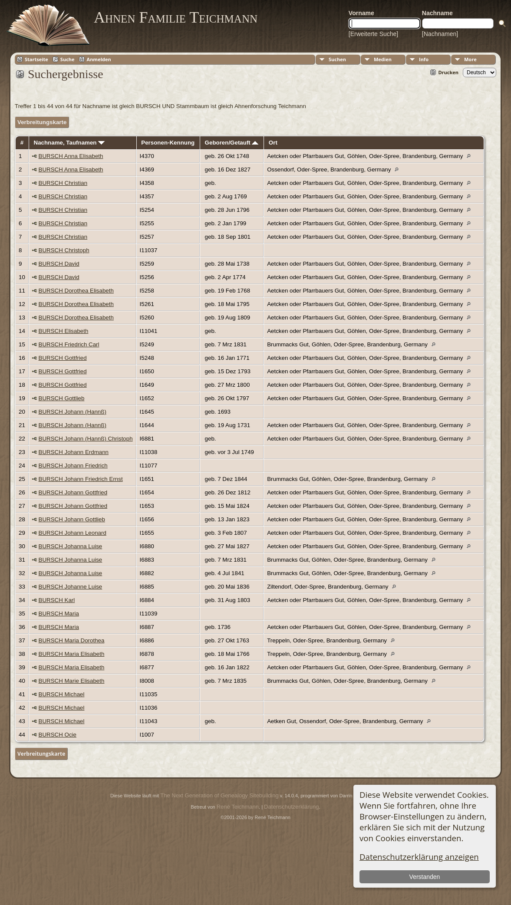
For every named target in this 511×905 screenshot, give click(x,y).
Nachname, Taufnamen (69, 142)
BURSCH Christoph (64, 250)
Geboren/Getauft (232, 142)
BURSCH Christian (63, 183)
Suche (67, 59)
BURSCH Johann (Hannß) (72, 411)
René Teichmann (238, 806)
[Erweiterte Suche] (373, 33)
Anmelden (99, 59)
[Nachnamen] (440, 33)
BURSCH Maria (59, 613)
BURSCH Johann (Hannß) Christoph (86, 438)
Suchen (337, 59)
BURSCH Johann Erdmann (74, 452)
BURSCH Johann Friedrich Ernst (81, 479)
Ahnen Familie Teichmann (175, 17)
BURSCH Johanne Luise (70, 586)
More (470, 59)
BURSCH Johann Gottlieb (72, 519)
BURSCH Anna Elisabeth (71, 156)
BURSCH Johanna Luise (70, 546)
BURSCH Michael (62, 694)
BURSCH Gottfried (63, 358)
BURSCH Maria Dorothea (72, 640)
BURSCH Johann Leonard (72, 533)
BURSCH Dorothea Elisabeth (76, 290)
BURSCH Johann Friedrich (73, 465)
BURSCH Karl (57, 600)
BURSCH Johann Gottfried (73, 492)
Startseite (36, 59)
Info (424, 59)
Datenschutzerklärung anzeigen (419, 856)
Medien (383, 59)
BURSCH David (59, 263)
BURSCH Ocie (57, 734)
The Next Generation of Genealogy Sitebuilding (219, 795)
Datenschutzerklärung (291, 806)
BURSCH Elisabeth (64, 331)
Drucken (448, 72)
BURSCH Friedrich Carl (69, 344)
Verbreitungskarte (41, 122)
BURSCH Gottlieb (62, 398)
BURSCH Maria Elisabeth (72, 654)
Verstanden (424, 876)
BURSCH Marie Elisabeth (72, 681)
